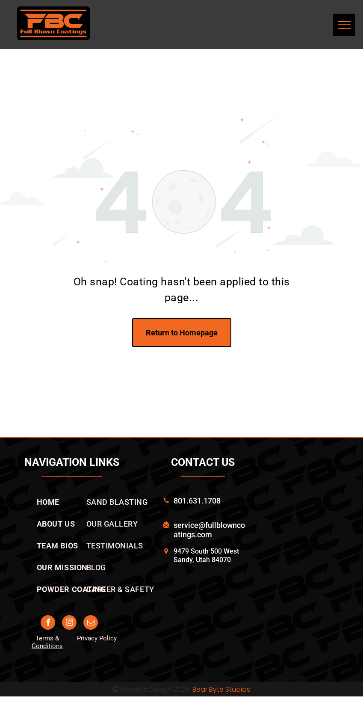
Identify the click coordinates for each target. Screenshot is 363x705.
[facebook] (48, 623)
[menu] (344, 25)
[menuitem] (48, 502)
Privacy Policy (97, 638)
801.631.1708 (197, 500)
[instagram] (69, 623)
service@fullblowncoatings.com (209, 530)
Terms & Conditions (47, 642)
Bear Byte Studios (221, 689)
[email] (90, 623)
